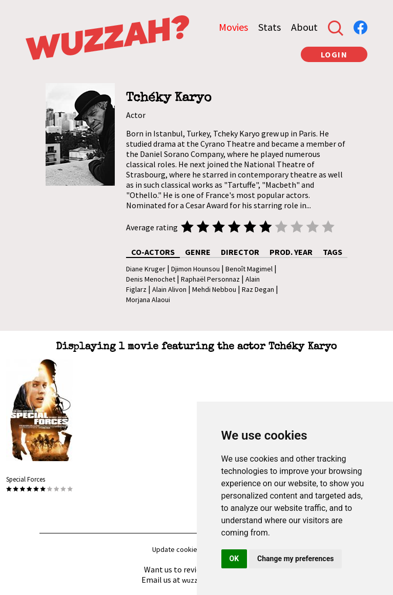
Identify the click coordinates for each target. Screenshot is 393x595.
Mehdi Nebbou (214, 289)
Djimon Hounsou (195, 268)
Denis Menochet (150, 279)
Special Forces (25, 479)
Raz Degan (258, 289)
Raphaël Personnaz (210, 279)
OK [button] (234, 558)
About (304, 27)
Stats (269, 27)
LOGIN (334, 54)
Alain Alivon (169, 289)
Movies (233, 27)
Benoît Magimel (249, 268)
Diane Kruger (146, 268)
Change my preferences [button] (295, 558)
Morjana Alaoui (148, 299)
